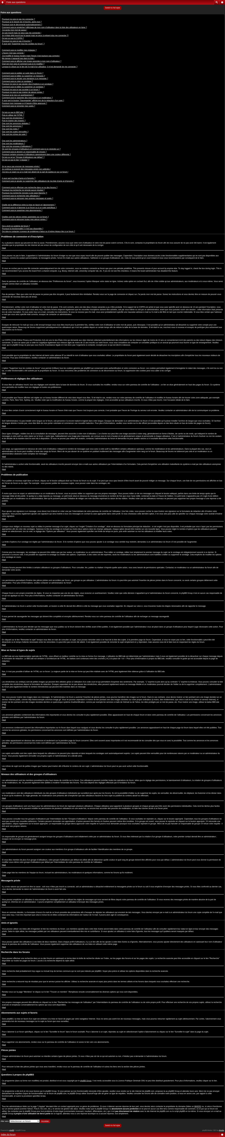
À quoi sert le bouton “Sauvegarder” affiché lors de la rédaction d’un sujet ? (33, 100)
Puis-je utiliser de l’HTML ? (13, 115)
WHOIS (197, 1106)
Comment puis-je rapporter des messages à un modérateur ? (27, 98)
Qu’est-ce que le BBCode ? (13, 112)
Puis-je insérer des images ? (13, 121)
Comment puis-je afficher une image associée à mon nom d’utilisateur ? (31, 61)
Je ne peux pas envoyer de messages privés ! (21, 166)
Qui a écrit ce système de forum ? (16, 226)
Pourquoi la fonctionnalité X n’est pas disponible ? (22, 229)
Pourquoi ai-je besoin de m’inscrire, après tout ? (22, 22)
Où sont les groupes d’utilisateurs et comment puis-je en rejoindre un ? (31, 149)
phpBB (11, 1130)
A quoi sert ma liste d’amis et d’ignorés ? (18, 178)
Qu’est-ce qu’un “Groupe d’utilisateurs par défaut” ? (23, 157)
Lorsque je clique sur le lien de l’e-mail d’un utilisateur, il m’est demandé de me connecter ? (40, 67)
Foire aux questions (15, 2)
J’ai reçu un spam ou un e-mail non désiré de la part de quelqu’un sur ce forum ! (35, 172)
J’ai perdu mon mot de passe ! (14, 30)
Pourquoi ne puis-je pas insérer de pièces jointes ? (23, 92)
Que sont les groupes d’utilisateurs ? (17, 146)
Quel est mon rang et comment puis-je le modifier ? (23, 64)
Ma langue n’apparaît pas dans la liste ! (18, 58)
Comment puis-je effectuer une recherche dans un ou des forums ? (30, 187)
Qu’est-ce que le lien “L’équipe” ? (15, 160)
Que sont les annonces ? (12, 126)
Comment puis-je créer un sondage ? (17, 81)
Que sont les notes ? (10, 129)
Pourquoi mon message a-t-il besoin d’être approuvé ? (24, 103)
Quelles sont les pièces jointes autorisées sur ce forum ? (25, 217)
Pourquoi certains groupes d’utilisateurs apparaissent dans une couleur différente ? (36, 154)
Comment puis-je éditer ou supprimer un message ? (23, 76)
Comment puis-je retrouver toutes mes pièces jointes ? (24, 219)
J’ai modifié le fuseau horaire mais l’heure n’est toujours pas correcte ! (31, 56)
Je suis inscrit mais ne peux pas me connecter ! (21, 33)
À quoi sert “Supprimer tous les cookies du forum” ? (23, 44)
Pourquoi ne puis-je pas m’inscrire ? (17, 41)
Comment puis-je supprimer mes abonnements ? (22, 210)
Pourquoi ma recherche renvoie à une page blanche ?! (24, 193)
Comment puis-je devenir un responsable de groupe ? (24, 152)
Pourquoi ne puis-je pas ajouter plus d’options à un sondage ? (27, 84)
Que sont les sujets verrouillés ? (15, 132)
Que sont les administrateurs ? (14, 141)
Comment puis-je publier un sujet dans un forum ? (22, 73)
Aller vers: (5, 1121)
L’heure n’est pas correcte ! (13, 53)
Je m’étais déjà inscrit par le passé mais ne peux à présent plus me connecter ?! (35, 35)
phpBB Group (86, 1081)
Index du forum (8, 1134)
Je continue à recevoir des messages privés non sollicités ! (26, 169)
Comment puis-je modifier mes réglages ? (19, 50)
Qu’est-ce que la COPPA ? (13, 38)
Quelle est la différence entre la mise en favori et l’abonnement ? (28, 205)
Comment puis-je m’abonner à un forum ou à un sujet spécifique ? (29, 208)
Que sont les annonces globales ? (16, 123)
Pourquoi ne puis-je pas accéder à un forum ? (21, 90)
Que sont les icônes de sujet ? (14, 134)
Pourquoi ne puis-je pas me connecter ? (18, 19)
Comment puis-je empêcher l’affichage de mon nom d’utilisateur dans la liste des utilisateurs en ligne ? (44, 27)
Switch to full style (112, 8)
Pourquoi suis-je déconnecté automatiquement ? (22, 25)
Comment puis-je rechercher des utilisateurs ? (21, 196)
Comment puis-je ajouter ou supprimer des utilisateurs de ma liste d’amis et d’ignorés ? (38, 181)
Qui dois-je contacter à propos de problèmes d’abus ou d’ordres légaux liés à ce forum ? (38, 231)
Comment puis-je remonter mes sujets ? (18, 106)
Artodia (221, 1130)
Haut (4, 248)
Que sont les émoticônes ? (13, 118)
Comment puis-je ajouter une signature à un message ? (25, 78)
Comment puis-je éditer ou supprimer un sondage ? (23, 87)
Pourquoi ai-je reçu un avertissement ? (18, 95)
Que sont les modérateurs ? (13, 143)
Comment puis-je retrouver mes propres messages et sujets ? (27, 198)
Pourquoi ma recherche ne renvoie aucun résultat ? (23, 190)
